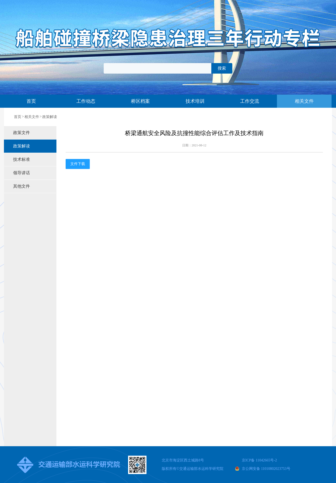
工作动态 (85, 101)
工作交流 (249, 101)
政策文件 (21, 132)
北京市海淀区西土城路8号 (183, 460)
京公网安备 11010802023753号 (266, 469)
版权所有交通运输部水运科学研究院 (192, 469)
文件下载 (77, 164)
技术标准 (21, 159)
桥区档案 (140, 101)
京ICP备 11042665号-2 (259, 460)
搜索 (222, 68)
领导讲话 (21, 173)
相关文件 (304, 101)
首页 (31, 101)
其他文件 (21, 186)
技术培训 (195, 101)
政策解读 (49, 117)
